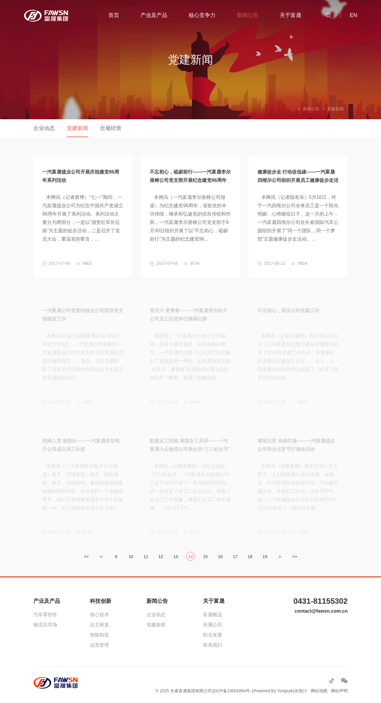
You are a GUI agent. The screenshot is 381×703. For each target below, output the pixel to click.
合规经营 (110, 128)
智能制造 (99, 634)
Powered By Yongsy (272, 690)
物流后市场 (45, 624)
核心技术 (99, 614)
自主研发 (99, 624)
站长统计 (299, 690)
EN (353, 15)
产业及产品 (46, 601)
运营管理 (99, 645)
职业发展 (212, 634)
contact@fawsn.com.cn (321, 611)
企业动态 (44, 128)
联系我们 (212, 645)
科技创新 (100, 601)
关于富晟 (213, 601)
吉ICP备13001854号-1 (233, 690)
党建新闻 (77, 128)
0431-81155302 (320, 601)
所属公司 (212, 624)
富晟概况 (212, 614)
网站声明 (339, 690)
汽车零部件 (45, 614)
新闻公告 (157, 601)
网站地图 (319, 690)
